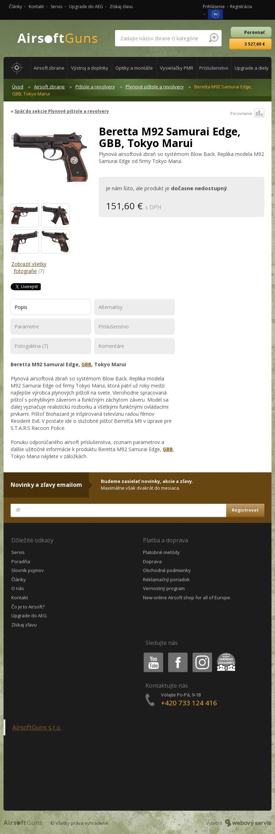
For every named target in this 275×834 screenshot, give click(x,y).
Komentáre (111, 346)
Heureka (225, 654)
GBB (86, 364)
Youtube (151, 654)
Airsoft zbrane (49, 86)
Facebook (177, 654)
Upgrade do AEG (86, 7)
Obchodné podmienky (167, 570)
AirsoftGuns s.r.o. (37, 727)
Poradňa (20, 561)
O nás (17, 588)
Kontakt (36, 7)
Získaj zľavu (121, 7)
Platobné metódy (161, 552)
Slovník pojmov (27, 570)
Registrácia (241, 7)
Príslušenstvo (113, 326)
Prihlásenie (214, 7)
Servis (56, 7)
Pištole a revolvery (95, 86)
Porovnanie (247, 113)
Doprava (152, 561)
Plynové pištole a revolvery (155, 86)
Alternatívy (110, 307)
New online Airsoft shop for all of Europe (186, 597)
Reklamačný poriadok (166, 579)
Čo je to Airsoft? (28, 606)
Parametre (27, 326)
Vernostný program (164, 588)
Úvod (17, 86)
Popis (21, 307)
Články (15, 7)
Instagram (202, 654)
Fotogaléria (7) (31, 346)
